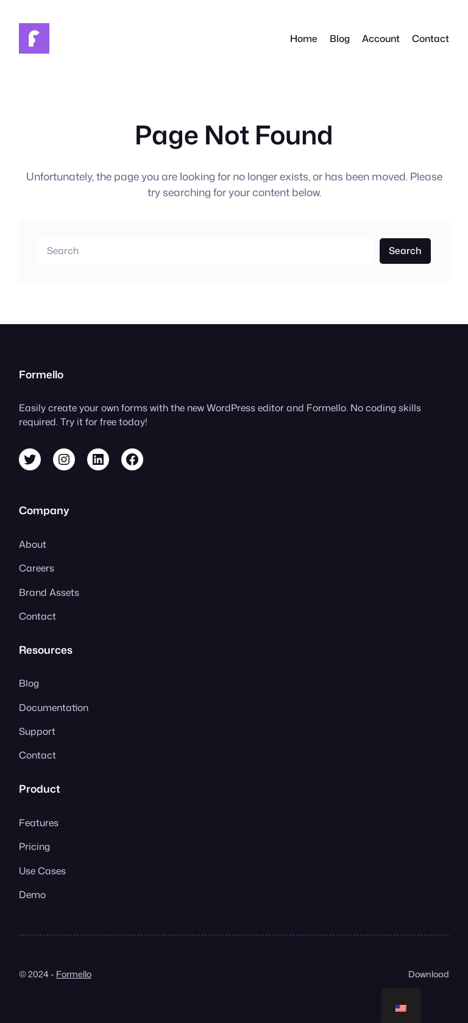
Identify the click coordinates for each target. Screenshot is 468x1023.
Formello (73, 974)
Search (405, 250)
